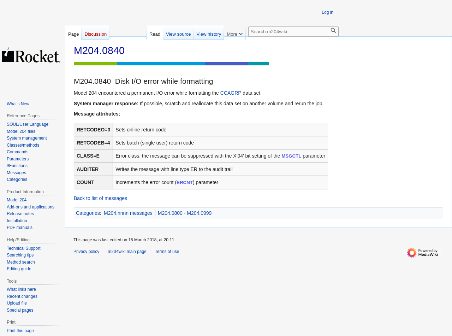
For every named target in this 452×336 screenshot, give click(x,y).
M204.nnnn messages (128, 213)
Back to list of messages (100, 198)
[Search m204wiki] (293, 31)
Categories (88, 213)
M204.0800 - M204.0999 (185, 213)
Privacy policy (86, 251)
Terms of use (167, 251)
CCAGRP (231, 93)
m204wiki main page (127, 251)
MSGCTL (291, 156)
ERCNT (185, 182)
